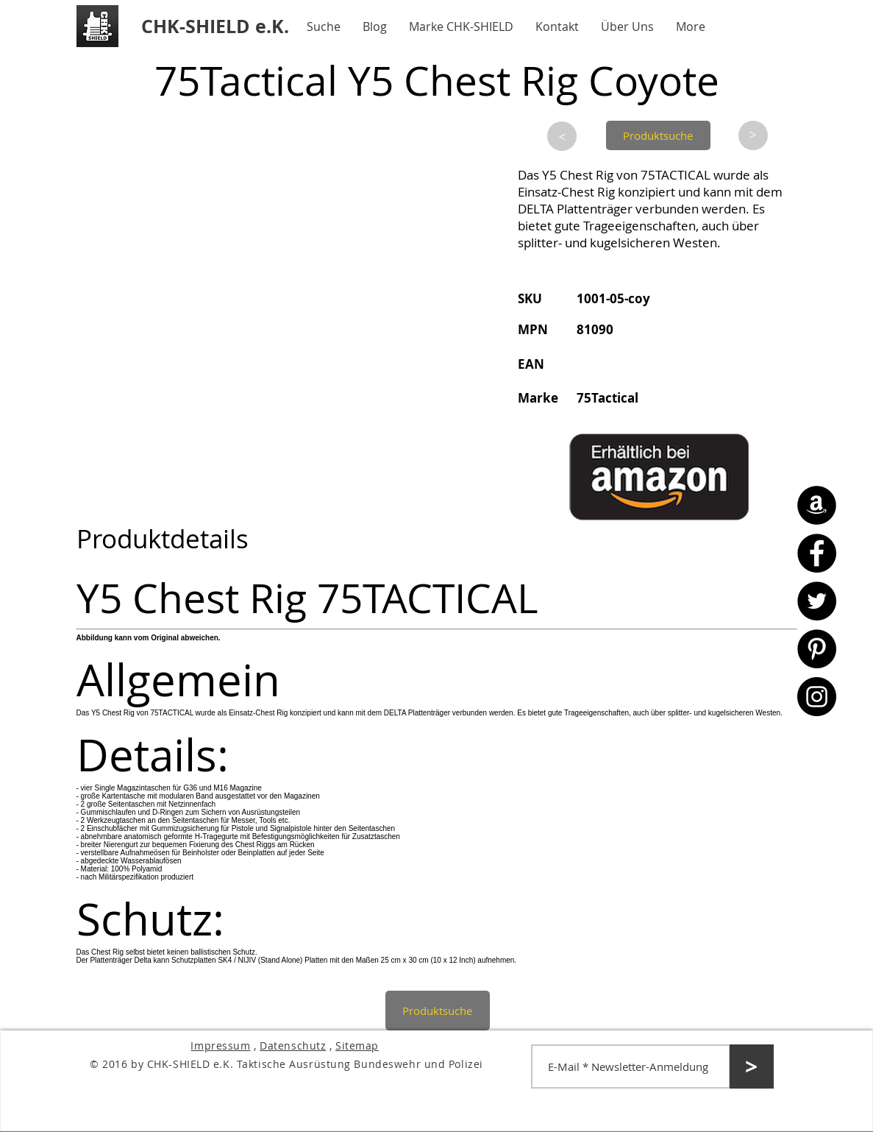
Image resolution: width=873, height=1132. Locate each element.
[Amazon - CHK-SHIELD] (816, 505)
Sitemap (357, 1046)
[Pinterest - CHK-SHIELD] (816, 648)
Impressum (220, 1046)
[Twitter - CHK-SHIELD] (816, 600)
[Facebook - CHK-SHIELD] (816, 553)
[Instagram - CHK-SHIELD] (816, 696)
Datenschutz (293, 1046)
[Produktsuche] (658, 135)
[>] (562, 136)
